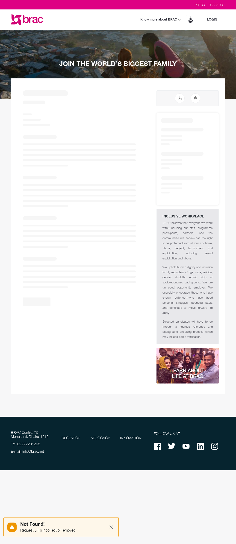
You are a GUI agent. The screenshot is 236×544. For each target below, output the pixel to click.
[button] (189, 19)
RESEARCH (217, 5)
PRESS (200, 5)
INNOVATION (131, 438)
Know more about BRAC (160, 19)
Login (212, 19)
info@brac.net (33, 451)
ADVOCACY (100, 438)
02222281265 (28, 444)
